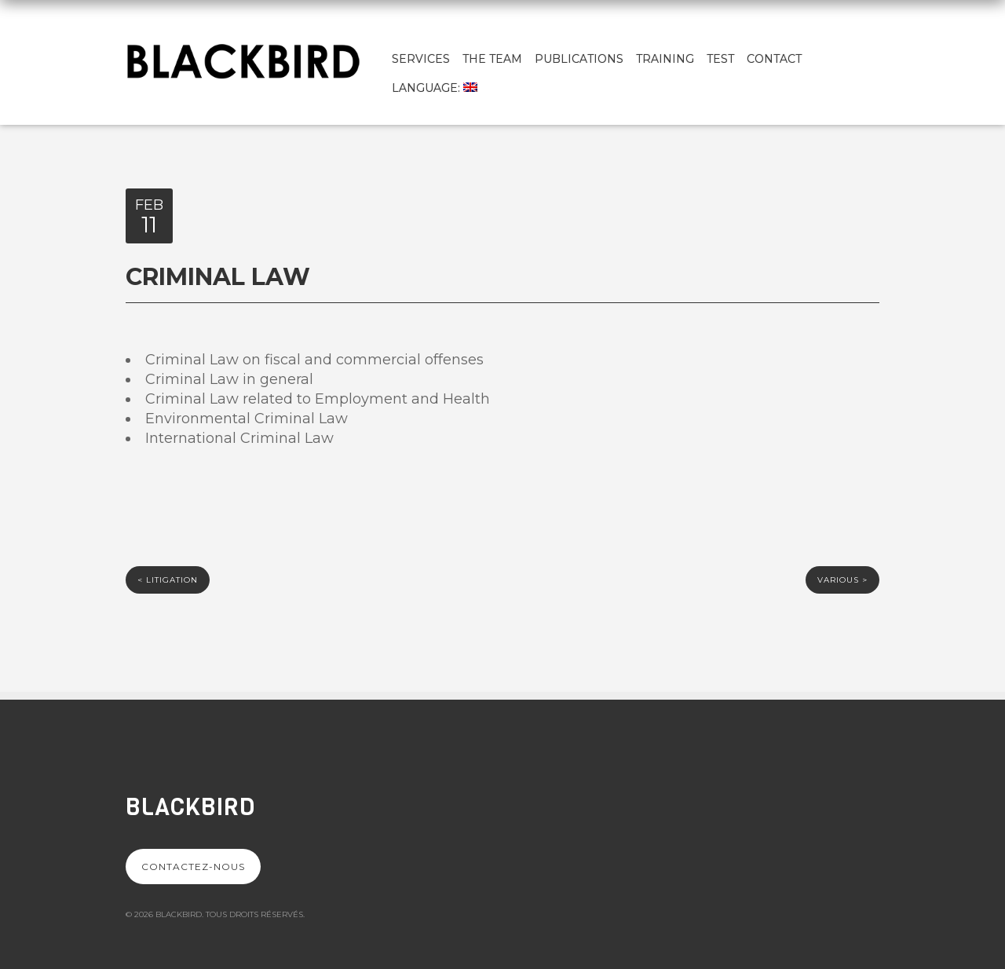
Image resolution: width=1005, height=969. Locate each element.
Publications (579, 59)
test (720, 59)
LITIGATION (167, 580)
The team (492, 59)
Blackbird (190, 807)
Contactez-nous (193, 866)
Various (842, 580)
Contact (774, 59)
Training (665, 59)
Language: (434, 88)
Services (421, 59)
